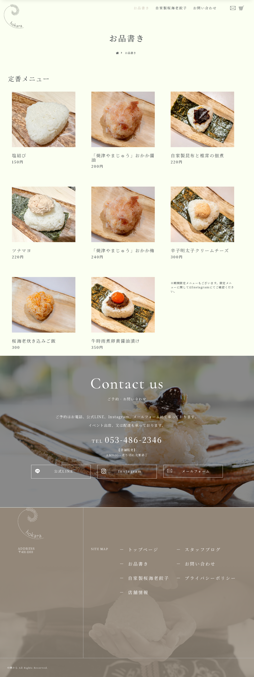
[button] (61, 472)
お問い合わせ (205, 7)
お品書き (141, 7)
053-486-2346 (127, 439)
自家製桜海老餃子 (171, 7)
